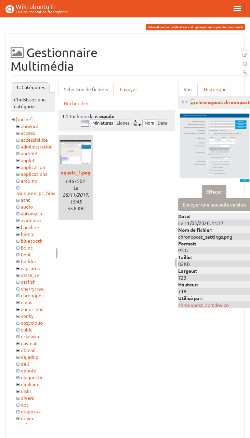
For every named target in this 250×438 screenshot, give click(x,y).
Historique (215, 89)
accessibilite (34, 140)
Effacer (214, 191)
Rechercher (76, 103)
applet (28, 160)
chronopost (33, 295)
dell (25, 364)
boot (26, 254)
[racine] (24, 119)
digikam (29, 384)
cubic (26, 329)
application (33, 167)
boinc (27, 247)
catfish (28, 282)
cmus (26, 302)
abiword (29, 126)
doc (25, 404)
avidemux (31, 220)
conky (27, 316)
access (28, 133)
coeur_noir (32, 309)
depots (28, 370)
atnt (25, 200)
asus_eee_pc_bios (35, 193)
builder (28, 261)
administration (37, 146)
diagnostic (32, 377)
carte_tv (30, 275)
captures (30, 268)
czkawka (30, 336)
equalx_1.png (75, 172)
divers (27, 398)
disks (26, 391)
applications (34, 174)
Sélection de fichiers (86, 89)
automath (31, 213)
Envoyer (128, 89)
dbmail (28, 350)
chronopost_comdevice (203, 305)
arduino (29, 181)
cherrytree (32, 288)
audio (27, 206)
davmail (29, 343)
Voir (188, 89)
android (29, 153)
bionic (27, 234)
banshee (30, 227)
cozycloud (32, 323)
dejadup (29, 357)
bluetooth (32, 241)
